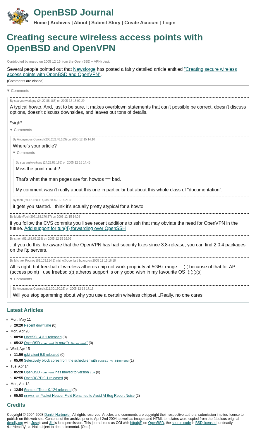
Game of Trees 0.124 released (47, 390)
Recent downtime (37, 325)
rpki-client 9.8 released (41, 355)
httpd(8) (136, 423)
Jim (52, 423)
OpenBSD (156, 423)
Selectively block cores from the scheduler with (76, 360)
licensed (206, 423)
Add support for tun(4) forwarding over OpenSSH (75, 228)
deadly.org (15, 423)
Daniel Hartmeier (57, 415)
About (80, 22)
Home (40, 22)
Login (169, 22)
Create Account (141, 22)
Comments (20, 90)
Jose (35, 423)
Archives (60, 22)
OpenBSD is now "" (56, 343)
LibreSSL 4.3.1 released (42, 337)
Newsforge (84, 69)
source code (181, 423)
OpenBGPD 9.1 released (43, 378)
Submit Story (106, 22)
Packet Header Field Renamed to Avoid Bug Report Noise (79, 396)
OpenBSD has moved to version (59, 372)
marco (33, 61)
